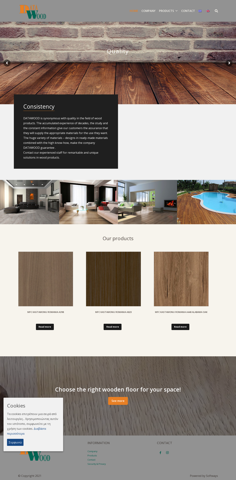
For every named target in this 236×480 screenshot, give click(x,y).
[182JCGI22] (147, 202)
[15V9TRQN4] (206, 202)
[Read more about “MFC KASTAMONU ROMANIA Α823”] (113, 327)
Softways (212, 476)
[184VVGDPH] (29, 202)
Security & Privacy (96, 463)
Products (92, 455)
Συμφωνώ (15, 442)
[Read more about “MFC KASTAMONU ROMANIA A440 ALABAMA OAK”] (180, 327)
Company (92, 451)
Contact (91, 459)
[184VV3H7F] (88, 202)
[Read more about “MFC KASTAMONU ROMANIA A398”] (45, 327)
